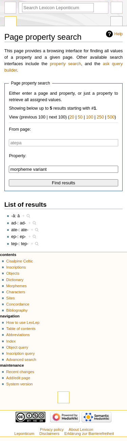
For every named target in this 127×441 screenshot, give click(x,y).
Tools (116, 22)
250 (100, 117)
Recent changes (20, 372)
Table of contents (21, 329)
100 (89, 117)
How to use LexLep (22, 322)
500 (110, 117)
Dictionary (14, 280)
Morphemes (16, 286)
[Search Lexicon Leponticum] (58, 7)
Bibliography (16, 310)
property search (65, 63)
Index (11, 341)
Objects (12, 273)
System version (19, 384)
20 (71, 117)
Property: (17, 155)
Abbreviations (17, 335)
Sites (10, 298)
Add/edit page (18, 378)
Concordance (17, 304)
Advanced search (21, 359)
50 (80, 117)
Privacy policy (52, 429)
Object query (17, 347)
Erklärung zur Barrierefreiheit (89, 433)
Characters (15, 292)
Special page (10, 22)
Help (118, 34)
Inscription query (20, 353)
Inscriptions (16, 267)
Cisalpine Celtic (19, 261)
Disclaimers (49, 433)
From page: (20, 129)
